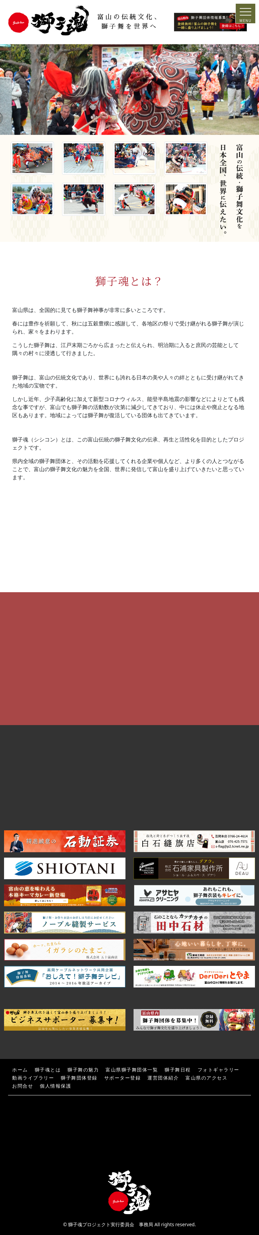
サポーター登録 (122, 1078)
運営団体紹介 (163, 1078)
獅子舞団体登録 (79, 1078)
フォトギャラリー (218, 1069)
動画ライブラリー (33, 1078)
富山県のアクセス (206, 1078)
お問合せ (22, 1086)
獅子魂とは (48, 1069)
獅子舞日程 (178, 1069)
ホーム (20, 1069)
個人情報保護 (55, 1086)
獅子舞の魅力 (83, 1069)
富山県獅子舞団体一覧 (132, 1069)
